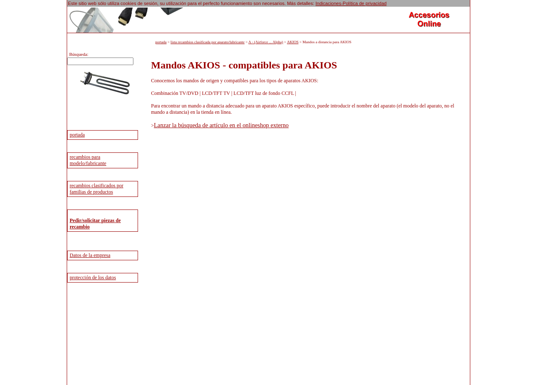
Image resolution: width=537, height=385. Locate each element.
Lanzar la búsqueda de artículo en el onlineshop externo (221, 125)
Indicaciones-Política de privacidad (350, 3)
